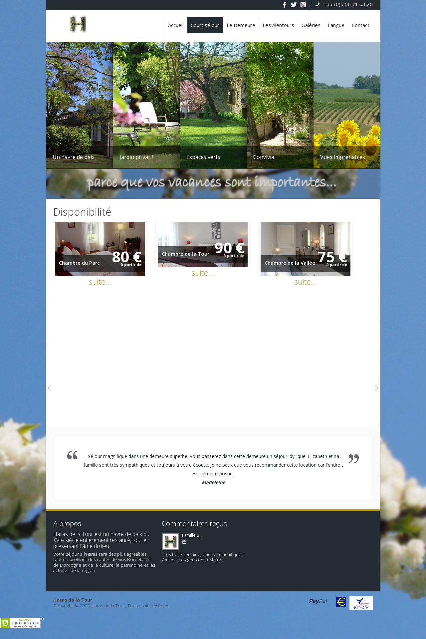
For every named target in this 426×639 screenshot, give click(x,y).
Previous (49, 392)
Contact (360, 25)
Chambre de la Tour (192, 257)
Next (376, 392)
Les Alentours (278, 25)
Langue (336, 25)
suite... (103, 285)
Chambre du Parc (79, 266)
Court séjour (205, 25)
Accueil (175, 25)
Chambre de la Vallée (303, 266)
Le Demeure (241, 25)
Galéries (311, 25)
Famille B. (191, 539)
